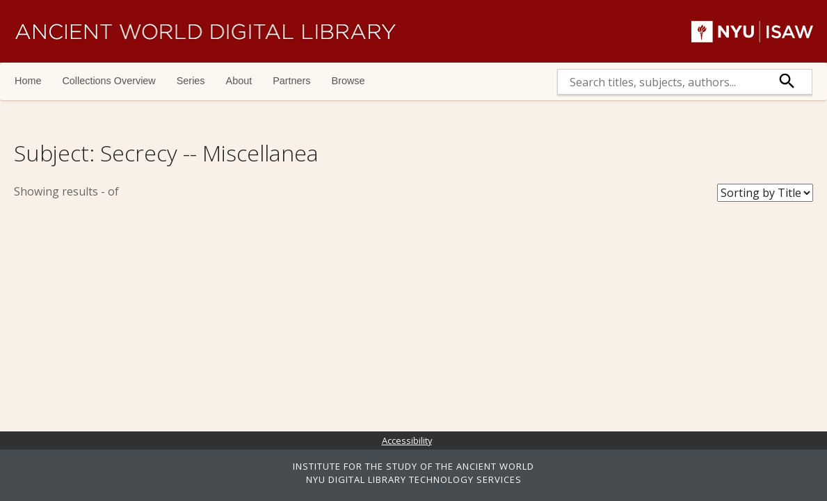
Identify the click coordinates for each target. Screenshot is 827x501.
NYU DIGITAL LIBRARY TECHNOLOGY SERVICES (414, 479)
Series (191, 80)
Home (28, 80)
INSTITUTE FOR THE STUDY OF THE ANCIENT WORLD (413, 466)
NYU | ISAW (752, 31)
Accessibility (407, 440)
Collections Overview (108, 80)
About (239, 80)
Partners (291, 80)
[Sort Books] (765, 193)
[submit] (787, 82)
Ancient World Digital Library (205, 31)
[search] (660, 82)
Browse (348, 80)
